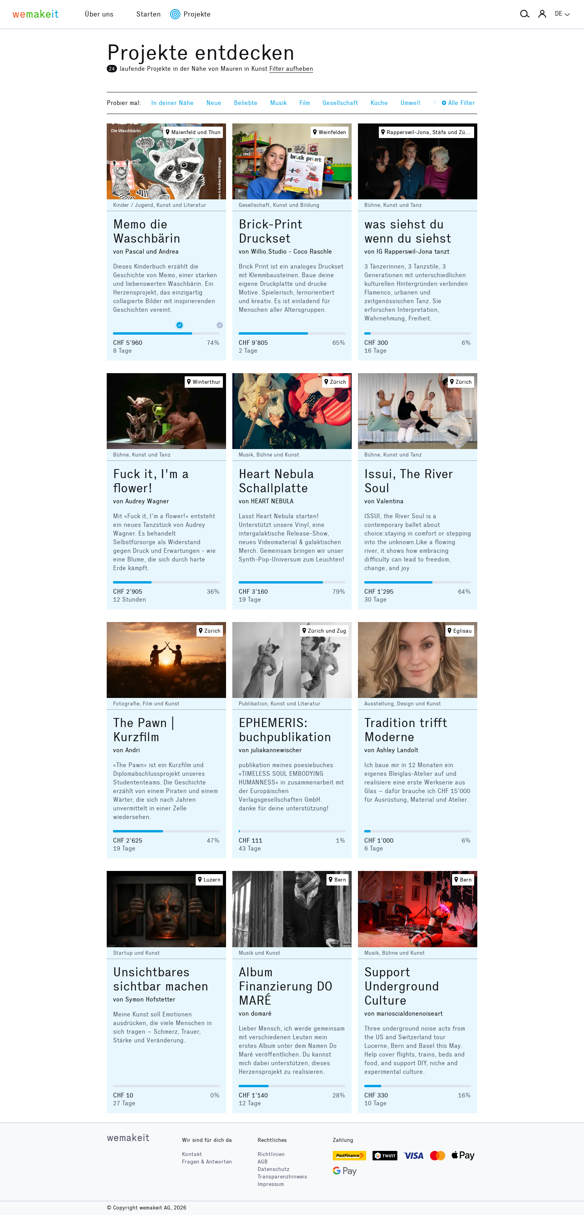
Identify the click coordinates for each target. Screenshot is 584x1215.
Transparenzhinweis (282, 1176)
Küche (379, 103)
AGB (263, 1161)
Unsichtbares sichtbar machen (160, 979)
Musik (278, 103)
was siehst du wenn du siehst (407, 231)
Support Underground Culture (401, 986)
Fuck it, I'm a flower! (151, 481)
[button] (525, 14)
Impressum (271, 1184)
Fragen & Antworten (207, 1161)
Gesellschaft (340, 103)
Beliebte (246, 103)
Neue (213, 103)
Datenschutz (273, 1169)
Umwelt (410, 103)
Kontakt (192, 1154)
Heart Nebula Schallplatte (276, 481)
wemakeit (128, 1137)
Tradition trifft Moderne (405, 730)
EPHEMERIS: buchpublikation (285, 730)
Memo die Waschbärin (146, 231)
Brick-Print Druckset (270, 231)
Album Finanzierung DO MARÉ (285, 986)
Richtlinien (271, 1154)
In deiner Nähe (172, 103)
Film (304, 103)
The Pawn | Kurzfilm (143, 730)
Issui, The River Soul (408, 481)
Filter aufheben (291, 68)
